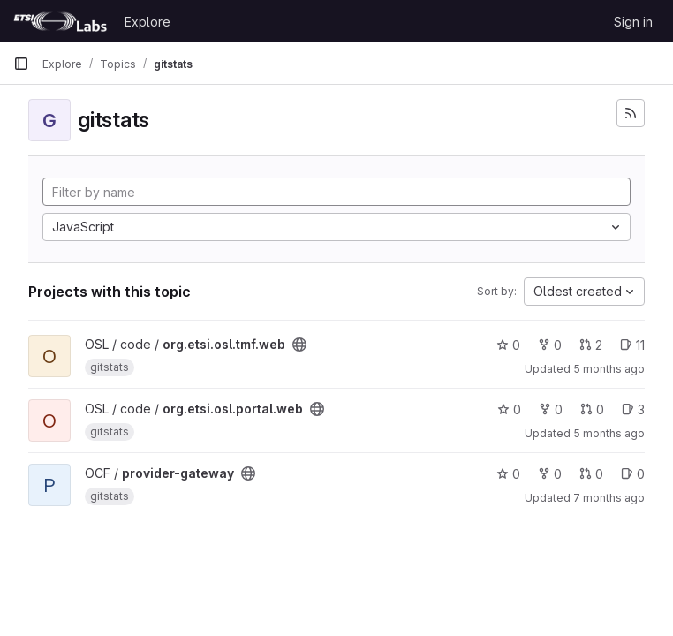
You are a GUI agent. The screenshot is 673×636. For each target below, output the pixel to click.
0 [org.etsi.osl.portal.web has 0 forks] (551, 409)
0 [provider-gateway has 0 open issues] (633, 473)
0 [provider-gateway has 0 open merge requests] (591, 473)
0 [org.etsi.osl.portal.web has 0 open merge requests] (592, 409)
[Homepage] (60, 21)
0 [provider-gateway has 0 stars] (508, 473)
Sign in (633, 21)
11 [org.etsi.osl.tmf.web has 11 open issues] (632, 344)
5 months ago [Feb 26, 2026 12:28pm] (609, 433)
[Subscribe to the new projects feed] (630, 113)
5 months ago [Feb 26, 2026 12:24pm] (609, 368)
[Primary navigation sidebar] (21, 63)
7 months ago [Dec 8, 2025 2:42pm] (609, 497)
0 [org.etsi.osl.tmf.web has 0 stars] (508, 344)
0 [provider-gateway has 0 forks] (550, 473)
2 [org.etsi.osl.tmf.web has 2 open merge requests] (590, 344)
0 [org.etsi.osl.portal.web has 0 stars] (509, 409)
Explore (147, 21)
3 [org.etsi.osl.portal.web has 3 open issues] (633, 409)
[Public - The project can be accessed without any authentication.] (299, 344)
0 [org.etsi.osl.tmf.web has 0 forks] (550, 344)
